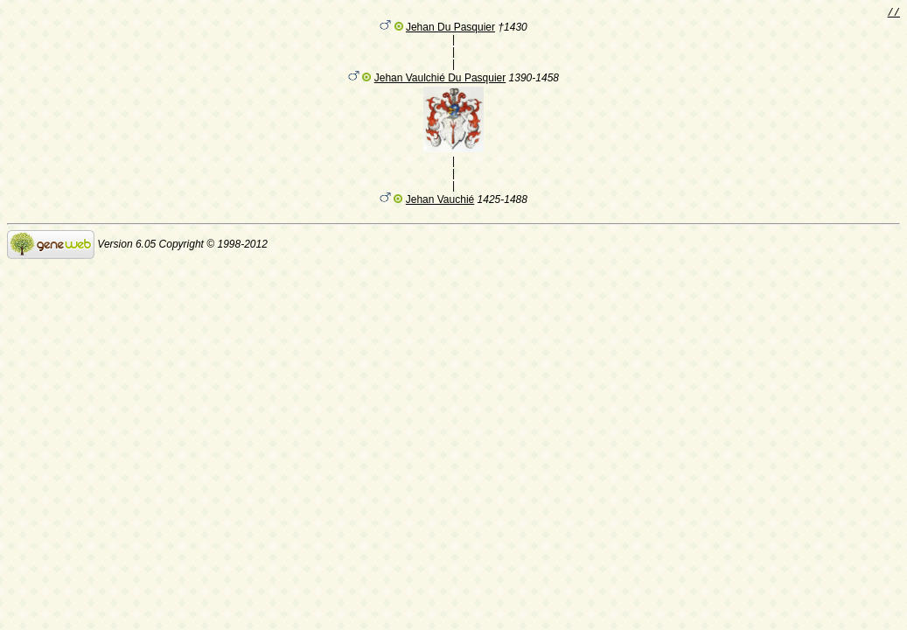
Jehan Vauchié (440, 202)
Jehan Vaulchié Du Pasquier (440, 80)
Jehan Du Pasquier (450, 30)
